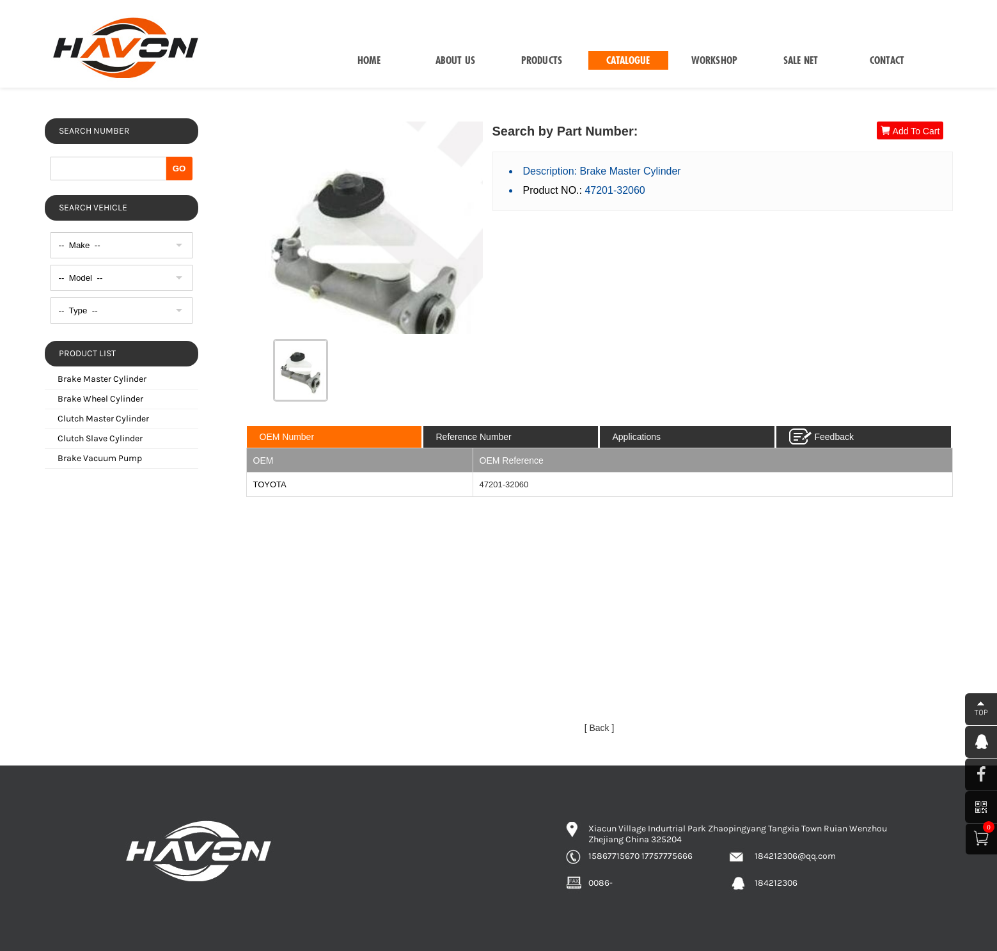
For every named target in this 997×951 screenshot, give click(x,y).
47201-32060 (504, 484)
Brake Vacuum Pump (100, 458)
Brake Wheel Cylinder (100, 398)
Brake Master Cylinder (102, 378)
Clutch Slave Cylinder (100, 438)
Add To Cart (910, 130)
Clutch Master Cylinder (103, 418)
